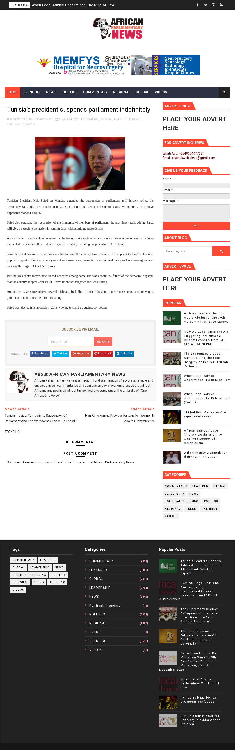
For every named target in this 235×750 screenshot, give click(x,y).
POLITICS (13, 124)
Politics (69, 92)
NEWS (136, 119)
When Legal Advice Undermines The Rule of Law (73, 5)
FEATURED (92, 119)
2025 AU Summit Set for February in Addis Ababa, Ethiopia (201, 720)
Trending (32, 92)
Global (142, 92)
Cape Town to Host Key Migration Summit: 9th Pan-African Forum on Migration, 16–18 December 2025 (188, 661)
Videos (161, 92)
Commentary (95, 92)
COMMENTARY (176, 486)
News (51, 92)
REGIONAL (172, 508)
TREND (191, 508)
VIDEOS (170, 516)
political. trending (181, 501)
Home (12, 92)
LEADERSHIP (122, 119)
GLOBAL (106, 119)
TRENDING (28, 124)
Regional (121, 92)
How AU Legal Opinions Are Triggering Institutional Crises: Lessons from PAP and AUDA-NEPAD (189, 591)
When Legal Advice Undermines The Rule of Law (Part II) (207, 398)
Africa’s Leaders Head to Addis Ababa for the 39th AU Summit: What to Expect (206, 317)
